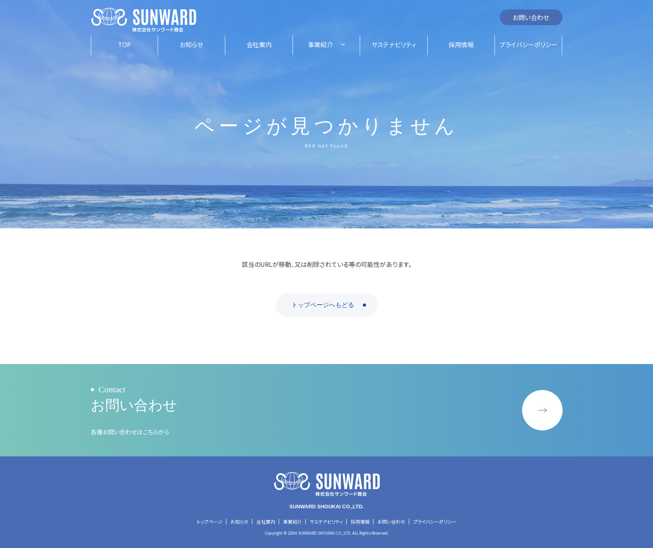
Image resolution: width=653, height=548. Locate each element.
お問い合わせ (531, 17)
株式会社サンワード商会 (143, 20)
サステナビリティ (326, 521)
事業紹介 (292, 521)
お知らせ (239, 521)
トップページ (210, 521)
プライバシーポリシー (434, 521)
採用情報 (360, 521)
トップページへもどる (322, 305)
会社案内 (265, 521)
